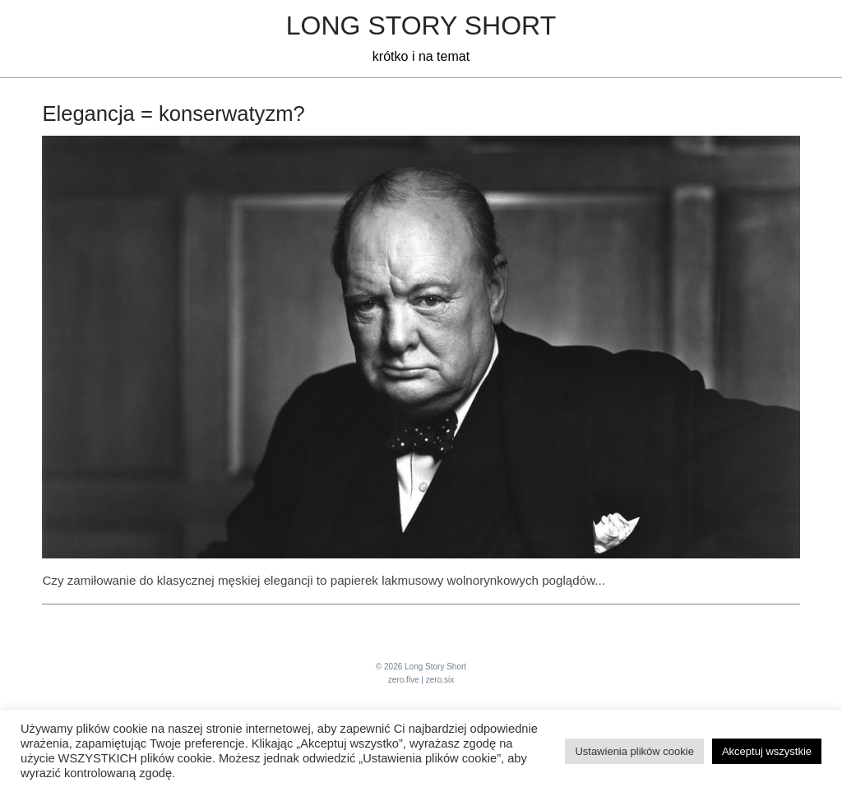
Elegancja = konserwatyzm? (173, 113)
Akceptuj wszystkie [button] (767, 751)
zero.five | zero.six (421, 679)
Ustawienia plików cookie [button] (634, 751)
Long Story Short (421, 25)
